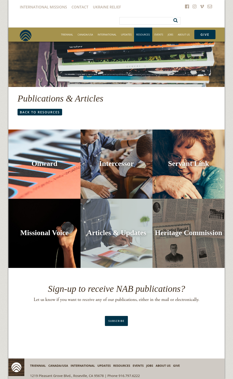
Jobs (170, 34)
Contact (79, 7)
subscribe (116, 321)
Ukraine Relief (107, 7)
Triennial (67, 34)
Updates (126, 34)
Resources (143, 34)
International (107, 34)
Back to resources (40, 112)
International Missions (43, 7)
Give (204, 34)
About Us (184, 34)
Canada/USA (85, 34)
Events (158, 34)
